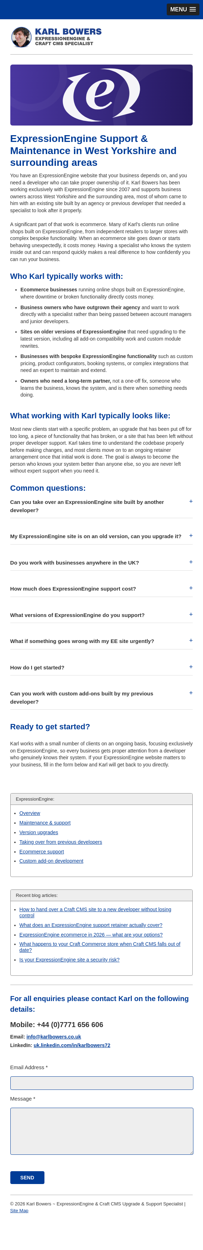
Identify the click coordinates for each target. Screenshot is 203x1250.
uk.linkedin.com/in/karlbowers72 (72, 1045)
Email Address (29, 1067)
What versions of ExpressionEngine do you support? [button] (77, 615)
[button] (183, 9)
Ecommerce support (42, 851)
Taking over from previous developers (61, 842)
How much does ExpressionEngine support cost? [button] (73, 589)
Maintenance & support (45, 823)
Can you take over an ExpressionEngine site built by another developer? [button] (87, 506)
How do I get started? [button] (37, 667)
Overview (30, 813)
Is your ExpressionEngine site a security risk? (70, 960)
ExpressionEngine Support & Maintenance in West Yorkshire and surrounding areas (93, 150)
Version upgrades (39, 832)
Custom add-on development (52, 861)
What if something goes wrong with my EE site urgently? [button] (82, 641)
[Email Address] (102, 1083)
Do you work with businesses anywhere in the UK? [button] (74, 563)
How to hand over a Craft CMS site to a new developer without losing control (95, 912)
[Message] (102, 1131)
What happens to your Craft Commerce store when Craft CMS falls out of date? (100, 947)
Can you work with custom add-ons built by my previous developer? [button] (82, 697)
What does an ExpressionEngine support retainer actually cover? (91, 925)
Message (23, 1099)
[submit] (27, 1177)
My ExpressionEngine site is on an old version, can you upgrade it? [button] (96, 536)
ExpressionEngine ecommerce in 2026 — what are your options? (91, 935)
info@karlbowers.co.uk (53, 1037)
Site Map (19, 1210)
